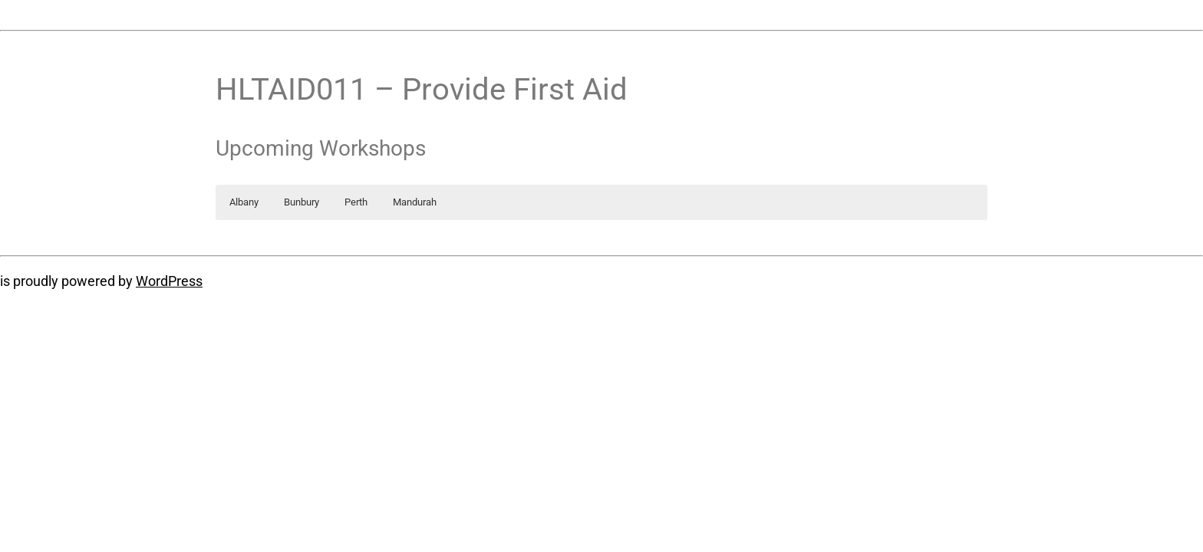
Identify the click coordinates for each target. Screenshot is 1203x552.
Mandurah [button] (415, 202)
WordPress (169, 281)
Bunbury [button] (301, 202)
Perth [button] (355, 202)
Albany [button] (244, 202)
